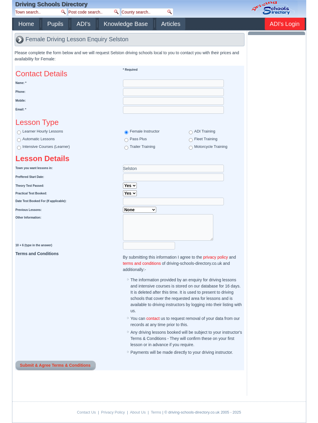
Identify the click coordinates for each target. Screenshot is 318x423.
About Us (138, 412)
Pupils (55, 24)
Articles (171, 24)
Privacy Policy (113, 412)
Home (26, 24)
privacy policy (215, 257)
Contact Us (86, 412)
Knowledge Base (126, 24)
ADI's (83, 24)
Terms (156, 412)
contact (152, 318)
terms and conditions (142, 263)
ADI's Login (285, 24)
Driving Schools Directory (51, 4)
